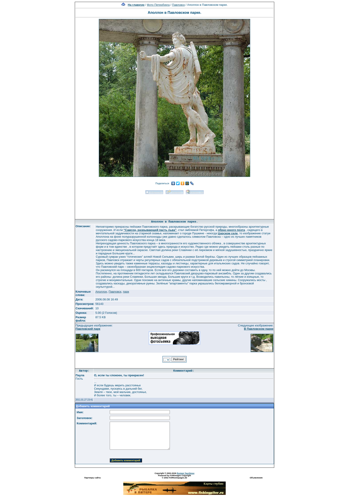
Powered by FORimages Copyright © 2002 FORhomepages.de (174, 476)
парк (126, 291)
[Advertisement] (174, 205)
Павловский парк (88, 328)
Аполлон (101, 291)
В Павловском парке (258, 328)
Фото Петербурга (158, 4)
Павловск (178, 4)
